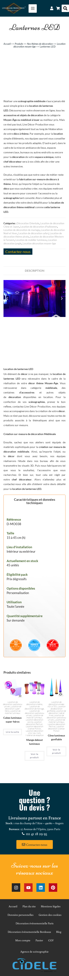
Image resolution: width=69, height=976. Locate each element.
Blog (58, 932)
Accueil (7, 43)
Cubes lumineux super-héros (12, 719)
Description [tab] (34, 270)
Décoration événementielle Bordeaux (29, 932)
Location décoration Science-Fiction (34, 727)
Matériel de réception (34, 735)
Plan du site (29, 906)
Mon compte (22, 940)
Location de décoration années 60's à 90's (55, 704)
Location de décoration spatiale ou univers (12, 704)
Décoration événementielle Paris (35, 923)
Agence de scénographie (34, 951)
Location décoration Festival (34, 723)
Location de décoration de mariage (21, 229)
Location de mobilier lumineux (31, 239)
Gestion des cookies (50, 915)
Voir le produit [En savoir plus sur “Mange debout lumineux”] (34, 756)
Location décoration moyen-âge (39, 243)
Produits (19, 43)
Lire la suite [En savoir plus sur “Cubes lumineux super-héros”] (12, 732)
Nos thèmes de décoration (40, 43)
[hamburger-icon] (33, 8)
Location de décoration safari (33, 233)
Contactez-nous (18, 251)
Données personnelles (20, 915)
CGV (51, 940)
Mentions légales (51, 906)
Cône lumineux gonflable (56, 737)
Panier (39, 940)
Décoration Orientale (28, 223)
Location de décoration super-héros (13, 708)
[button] (65, 8)
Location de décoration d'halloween (38, 226)
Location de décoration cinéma (34, 703)
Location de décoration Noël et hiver (57, 713)
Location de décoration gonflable (56, 708)
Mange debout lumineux (34, 741)
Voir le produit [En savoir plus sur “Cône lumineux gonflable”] (56, 751)
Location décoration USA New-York (34, 731)
